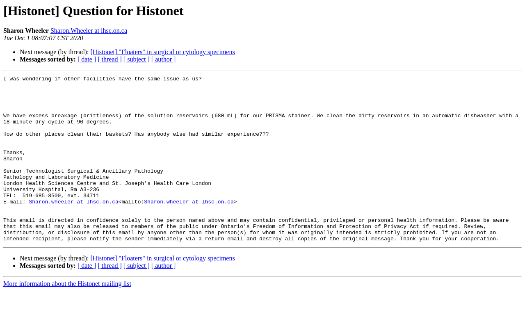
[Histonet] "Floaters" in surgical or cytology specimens (162, 51)
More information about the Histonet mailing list (67, 316)
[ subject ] (136, 59)
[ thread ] (110, 59)
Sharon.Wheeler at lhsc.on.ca (88, 30)
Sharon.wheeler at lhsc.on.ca (73, 227)
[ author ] (163, 59)
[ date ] (87, 59)
